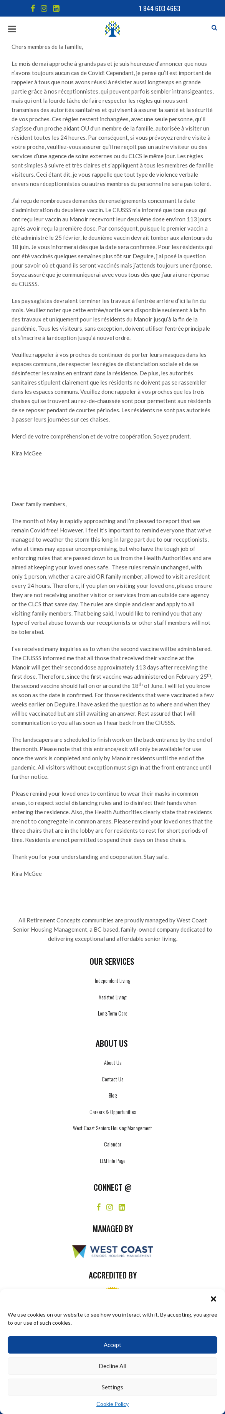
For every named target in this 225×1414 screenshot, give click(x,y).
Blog (113, 1095)
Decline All (112, 1365)
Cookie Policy (112, 1404)
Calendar (112, 1144)
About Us (112, 1062)
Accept (112, 1344)
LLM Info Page (113, 1160)
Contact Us (112, 1079)
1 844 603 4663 (159, 8)
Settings (112, 1387)
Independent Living (112, 980)
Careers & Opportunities (112, 1112)
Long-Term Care (112, 1013)
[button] (213, 1299)
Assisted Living (112, 997)
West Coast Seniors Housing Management (112, 1128)
